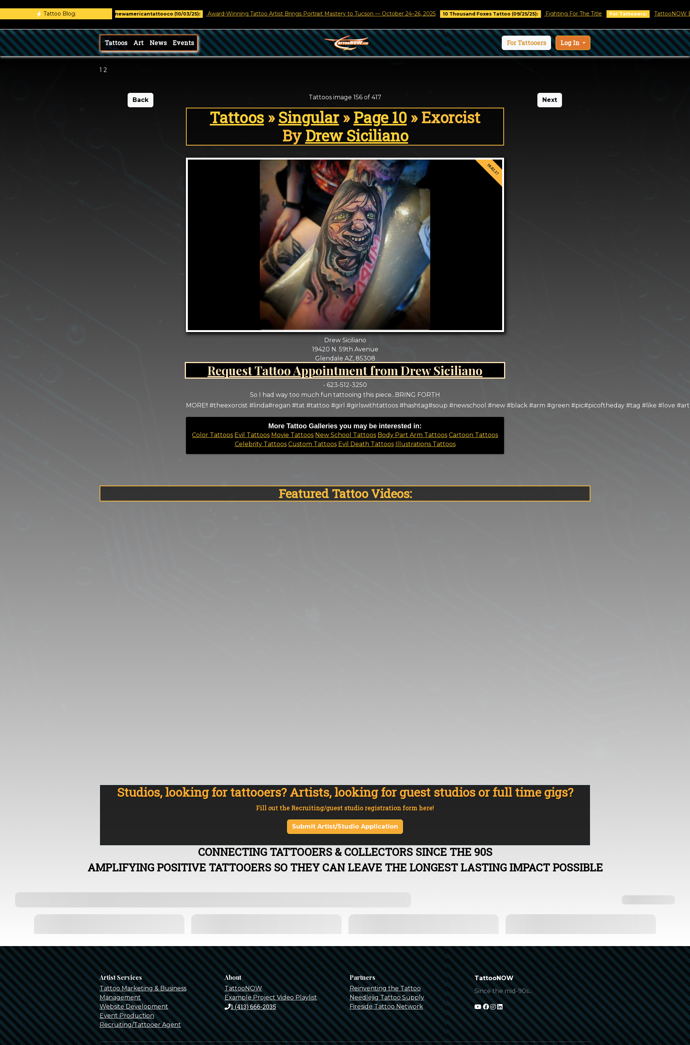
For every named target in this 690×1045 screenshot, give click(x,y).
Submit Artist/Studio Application (345, 826)
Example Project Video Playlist (271, 997)
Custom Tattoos (312, 444)
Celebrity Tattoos (261, 444)
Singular (308, 117)
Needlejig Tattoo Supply (387, 997)
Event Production (127, 1015)
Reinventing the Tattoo (385, 988)
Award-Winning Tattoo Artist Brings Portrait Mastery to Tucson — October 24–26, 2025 (328, 13)
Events (183, 43)
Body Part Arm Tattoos (412, 435)
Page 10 (380, 117)
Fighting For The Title (581, 13)
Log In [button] (570, 43)
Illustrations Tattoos (425, 444)
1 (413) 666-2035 (250, 1007)
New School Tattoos (345, 435)
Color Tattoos (212, 435)
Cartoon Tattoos (473, 435)
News (158, 43)
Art (138, 43)
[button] (526, 43)
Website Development (134, 1006)
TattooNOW (243, 988)
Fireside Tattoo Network (386, 1006)
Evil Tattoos (252, 435)
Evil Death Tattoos (366, 444)
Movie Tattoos (292, 435)
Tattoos (116, 43)
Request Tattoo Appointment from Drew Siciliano (345, 370)
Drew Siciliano (356, 135)
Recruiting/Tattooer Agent (140, 1024)
